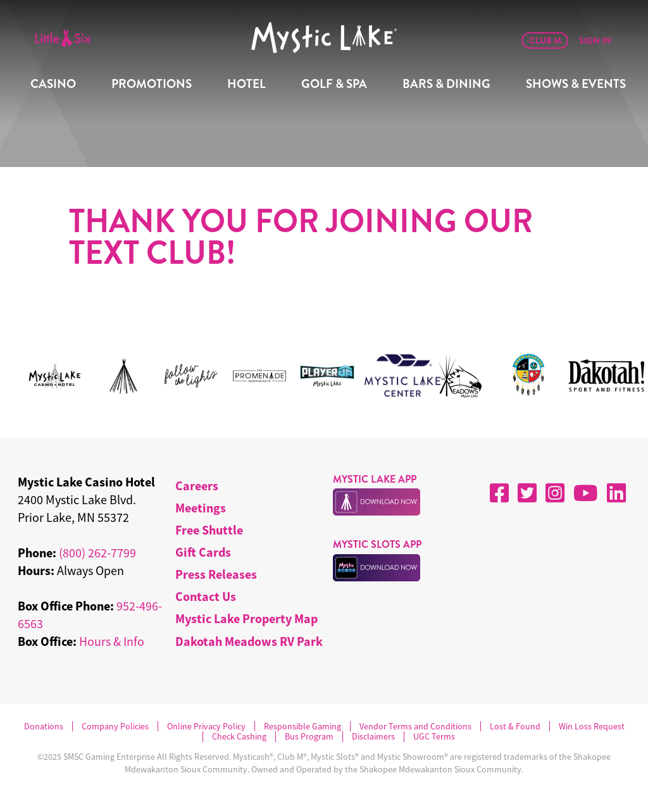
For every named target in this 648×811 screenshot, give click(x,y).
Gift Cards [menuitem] (203, 552)
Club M (545, 40)
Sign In (595, 40)
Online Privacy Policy (206, 726)
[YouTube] (585, 493)
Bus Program (309, 736)
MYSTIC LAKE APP (374, 479)
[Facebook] (499, 493)
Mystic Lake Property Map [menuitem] (246, 618)
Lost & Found (515, 726)
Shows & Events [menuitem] (576, 84)
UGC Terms (434, 736)
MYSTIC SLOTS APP (377, 544)
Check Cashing (239, 736)
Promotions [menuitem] (151, 84)
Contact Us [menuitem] (205, 596)
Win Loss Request (592, 726)
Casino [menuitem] (53, 84)
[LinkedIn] (616, 493)
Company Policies (115, 726)
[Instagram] (554, 493)
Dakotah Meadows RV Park (249, 641)
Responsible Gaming (302, 726)
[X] (527, 493)
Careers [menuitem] (196, 485)
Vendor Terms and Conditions (415, 726)
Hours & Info (111, 641)
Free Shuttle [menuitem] (209, 530)
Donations (43, 726)
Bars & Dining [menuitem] (446, 84)
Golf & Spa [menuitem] (334, 84)
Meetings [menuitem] (200, 508)
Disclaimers (373, 736)
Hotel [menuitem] (246, 84)
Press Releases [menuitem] (216, 574)
